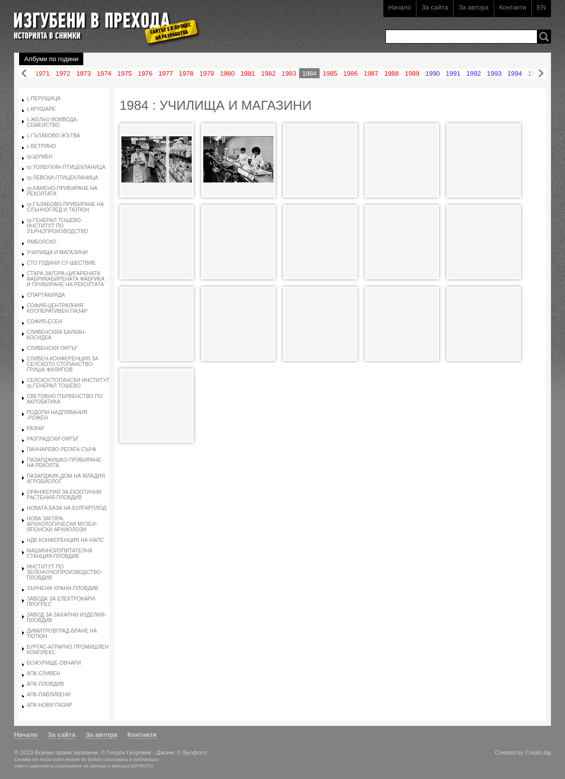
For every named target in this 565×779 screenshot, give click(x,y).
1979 (207, 73)
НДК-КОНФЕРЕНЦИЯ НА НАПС (65, 540)
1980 (227, 73)
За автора (474, 7)
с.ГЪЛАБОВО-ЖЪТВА (53, 135)
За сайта (434, 7)
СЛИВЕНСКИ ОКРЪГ (52, 348)
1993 (494, 73)
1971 (42, 73)
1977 (166, 73)
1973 (83, 73)
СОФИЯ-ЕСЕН (44, 321)
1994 (514, 73)
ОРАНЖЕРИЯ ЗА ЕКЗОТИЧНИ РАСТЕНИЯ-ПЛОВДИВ (64, 494)
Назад (24, 73)
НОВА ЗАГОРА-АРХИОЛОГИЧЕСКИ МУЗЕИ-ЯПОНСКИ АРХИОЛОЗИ (62, 524)
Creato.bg (538, 752)
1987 (371, 73)
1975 (124, 73)
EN (541, 7)
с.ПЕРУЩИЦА (44, 98)
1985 (330, 73)
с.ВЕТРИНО (41, 146)
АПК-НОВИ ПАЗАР (49, 705)
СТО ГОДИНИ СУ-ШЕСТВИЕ (61, 263)
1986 (350, 73)
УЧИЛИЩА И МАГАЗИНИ (57, 252)
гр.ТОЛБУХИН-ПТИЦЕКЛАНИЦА (66, 167)
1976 (145, 73)
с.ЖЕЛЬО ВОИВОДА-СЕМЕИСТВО (52, 122)
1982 (268, 73)
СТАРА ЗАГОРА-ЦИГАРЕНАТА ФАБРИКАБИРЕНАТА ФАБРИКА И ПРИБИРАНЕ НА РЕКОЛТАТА (65, 279)
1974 (104, 73)
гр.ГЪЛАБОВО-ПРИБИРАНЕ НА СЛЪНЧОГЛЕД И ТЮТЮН (65, 207)
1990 (433, 73)
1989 (412, 73)
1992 (474, 73)
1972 (63, 73)
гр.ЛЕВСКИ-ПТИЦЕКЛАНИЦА (62, 177)
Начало (399, 7)
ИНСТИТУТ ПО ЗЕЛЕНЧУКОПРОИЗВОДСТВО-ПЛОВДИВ (64, 572)
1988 (391, 73)
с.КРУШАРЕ (41, 109)
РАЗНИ (35, 428)
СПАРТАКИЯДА (46, 295)
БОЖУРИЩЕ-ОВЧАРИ (54, 663)
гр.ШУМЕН (40, 156)
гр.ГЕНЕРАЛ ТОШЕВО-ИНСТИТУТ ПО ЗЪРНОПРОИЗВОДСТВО (57, 226)
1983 (288, 73)
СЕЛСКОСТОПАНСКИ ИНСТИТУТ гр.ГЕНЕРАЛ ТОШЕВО (68, 382)
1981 (247, 73)
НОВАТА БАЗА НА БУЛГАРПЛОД (66, 508)
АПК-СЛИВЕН (43, 673)
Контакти (512, 7)
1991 (453, 73)
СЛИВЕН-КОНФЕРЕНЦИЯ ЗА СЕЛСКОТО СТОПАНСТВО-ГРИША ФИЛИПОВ (62, 364)
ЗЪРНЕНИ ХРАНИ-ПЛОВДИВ (62, 588)
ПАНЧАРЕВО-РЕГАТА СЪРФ (61, 449)
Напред (541, 73)
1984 (309, 73)
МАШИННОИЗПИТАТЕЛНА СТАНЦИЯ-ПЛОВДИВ (59, 553)
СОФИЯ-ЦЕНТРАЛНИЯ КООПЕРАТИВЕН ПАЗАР (57, 308)
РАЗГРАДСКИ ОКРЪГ (53, 439)
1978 (186, 73)
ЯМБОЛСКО (41, 242)
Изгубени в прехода (102, 22)
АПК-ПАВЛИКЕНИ (48, 694)
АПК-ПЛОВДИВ (45, 684)
